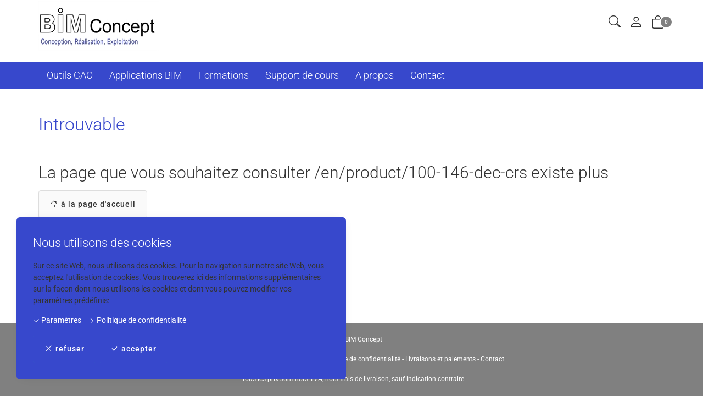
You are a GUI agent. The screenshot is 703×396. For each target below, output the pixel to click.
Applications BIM (145, 75)
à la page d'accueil (93, 204)
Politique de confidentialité (137, 320)
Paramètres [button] (57, 320)
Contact (427, 75)
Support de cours (302, 75)
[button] (615, 22)
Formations (224, 75)
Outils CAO (70, 75)
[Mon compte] (636, 23)
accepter (133, 349)
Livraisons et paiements (440, 359)
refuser (64, 349)
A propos (374, 75)
